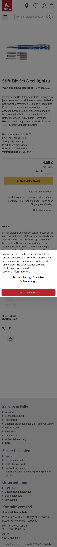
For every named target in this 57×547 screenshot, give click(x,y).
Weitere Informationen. (16, 271)
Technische (17, 277)
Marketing (27, 281)
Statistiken (37, 277)
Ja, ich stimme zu (28, 292)
